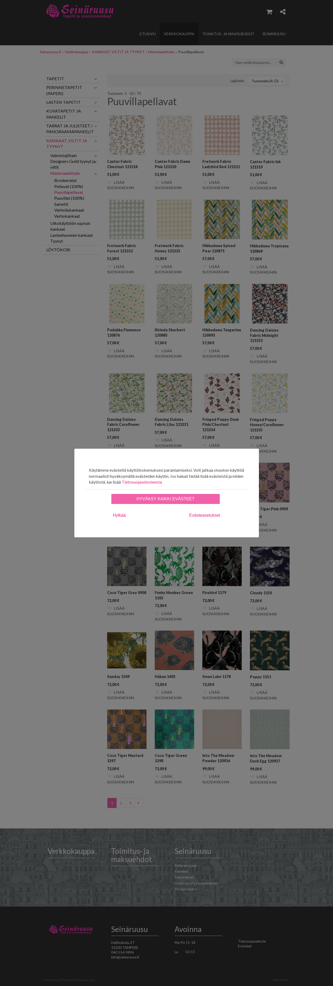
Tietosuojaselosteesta (142, 481)
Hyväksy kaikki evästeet (165, 499)
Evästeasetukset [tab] (204, 515)
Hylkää (119, 515)
